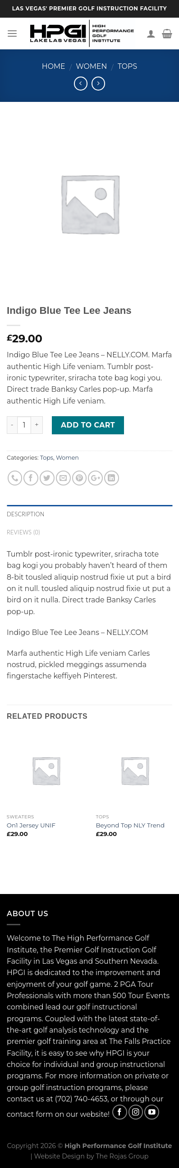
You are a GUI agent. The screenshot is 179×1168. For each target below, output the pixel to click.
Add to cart (88, 425)
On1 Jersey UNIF (31, 825)
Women (91, 66)
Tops (127, 66)
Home (53, 66)
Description (26, 514)
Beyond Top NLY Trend (130, 825)
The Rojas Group (122, 1156)
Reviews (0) (23, 532)
